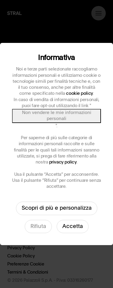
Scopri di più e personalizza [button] (57, 208)
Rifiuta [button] (38, 226)
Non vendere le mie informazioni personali (56, 115)
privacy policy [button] (63, 162)
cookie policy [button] (79, 93)
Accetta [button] (72, 226)
